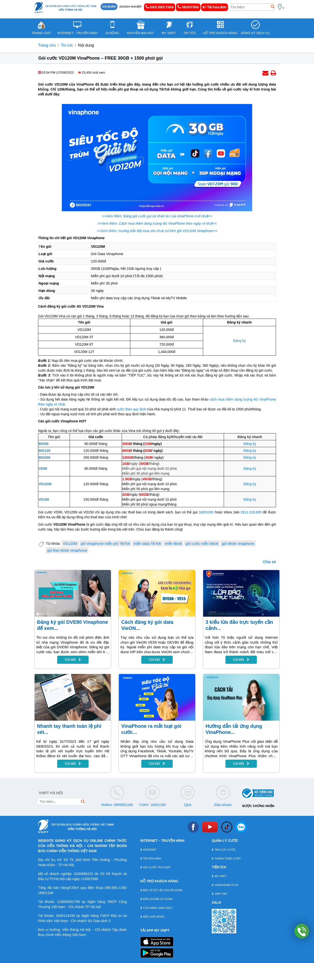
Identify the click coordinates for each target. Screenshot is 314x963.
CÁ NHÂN (109, 6)
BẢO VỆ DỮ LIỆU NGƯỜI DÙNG (161, 890)
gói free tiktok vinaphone (67, 550)
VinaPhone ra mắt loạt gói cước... (151, 729)
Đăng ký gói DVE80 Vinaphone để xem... (72, 625)
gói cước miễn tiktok (201, 543)
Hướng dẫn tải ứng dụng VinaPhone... (234, 729)
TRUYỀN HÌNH (150, 858)
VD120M (70, 543)
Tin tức (67, 45)
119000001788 (68, 902)
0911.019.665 (251, 512)
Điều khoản (223, 805)
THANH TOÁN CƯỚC (226, 858)
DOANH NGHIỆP (130, 6)
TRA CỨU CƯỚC (224, 849)
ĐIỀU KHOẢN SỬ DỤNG (156, 899)
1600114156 (65, 916)
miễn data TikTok (147, 543)
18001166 (188, 7)
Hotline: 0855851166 (117, 805)
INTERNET (148, 849)
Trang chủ (47, 45)
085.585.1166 (159, 7)
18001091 (206, 512)
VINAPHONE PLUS (225, 885)
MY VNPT (219, 876)
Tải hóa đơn (214, 7)
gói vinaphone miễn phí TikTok (105, 543)
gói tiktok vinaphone (238, 543)
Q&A (187, 805)
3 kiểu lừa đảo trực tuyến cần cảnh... (239, 625)
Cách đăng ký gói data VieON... (147, 625)
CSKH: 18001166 (152, 805)
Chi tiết (73, 660)
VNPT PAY (219, 893)
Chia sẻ (269, 562)
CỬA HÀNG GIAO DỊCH (156, 907)
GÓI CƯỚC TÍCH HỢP (155, 867)
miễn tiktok (173, 543)
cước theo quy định (131, 409)
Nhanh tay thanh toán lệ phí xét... (69, 729)
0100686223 (83, 874)
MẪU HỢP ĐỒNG (152, 916)
